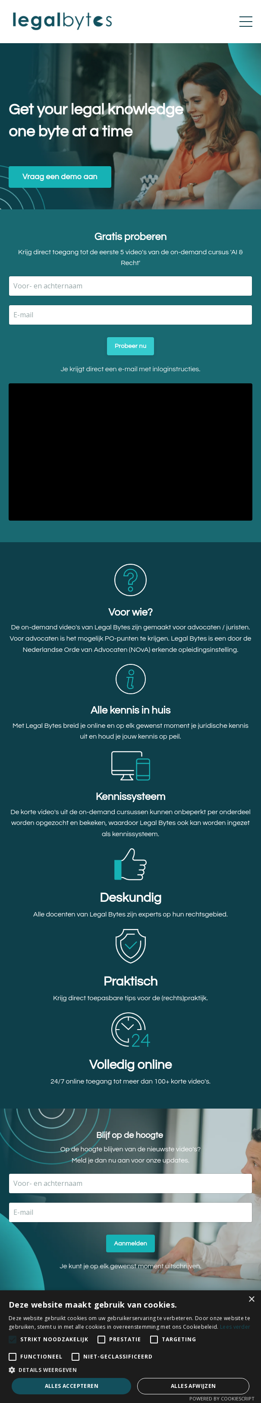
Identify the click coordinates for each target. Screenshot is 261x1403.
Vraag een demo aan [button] (59, 177)
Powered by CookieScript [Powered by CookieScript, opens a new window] (222, 1398)
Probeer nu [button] (130, 346)
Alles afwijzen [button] (193, 1386)
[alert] (130, 1346)
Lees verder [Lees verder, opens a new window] (235, 1326)
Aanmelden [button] (130, 1243)
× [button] (251, 1299)
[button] (130, 1369)
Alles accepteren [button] (71, 1386)
